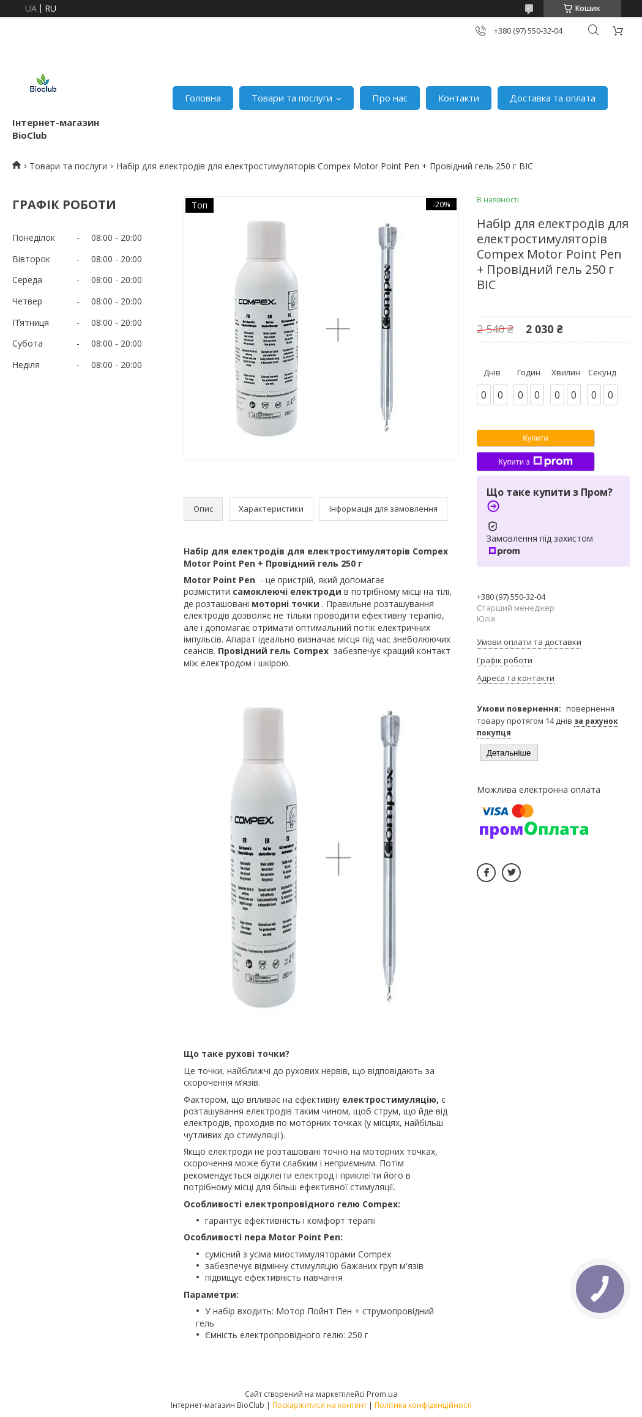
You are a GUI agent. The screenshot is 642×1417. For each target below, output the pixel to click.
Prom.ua (382, 1393)
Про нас (390, 98)
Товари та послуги (292, 98)
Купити (535, 438)
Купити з (535, 461)
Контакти (458, 98)
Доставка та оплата (552, 98)
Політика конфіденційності (423, 1405)
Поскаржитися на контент (319, 1405)
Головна (203, 98)
